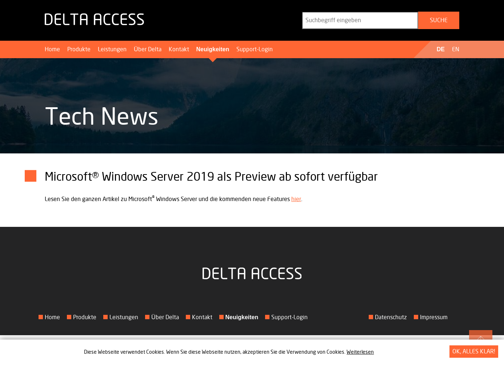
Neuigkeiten (212, 49)
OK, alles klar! (473, 351)
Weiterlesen (360, 352)
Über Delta (147, 49)
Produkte (79, 49)
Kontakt (179, 49)
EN (455, 49)
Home (52, 49)
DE (441, 49)
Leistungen (112, 49)
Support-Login (254, 49)
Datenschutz (391, 317)
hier (296, 199)
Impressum (434, 317)
